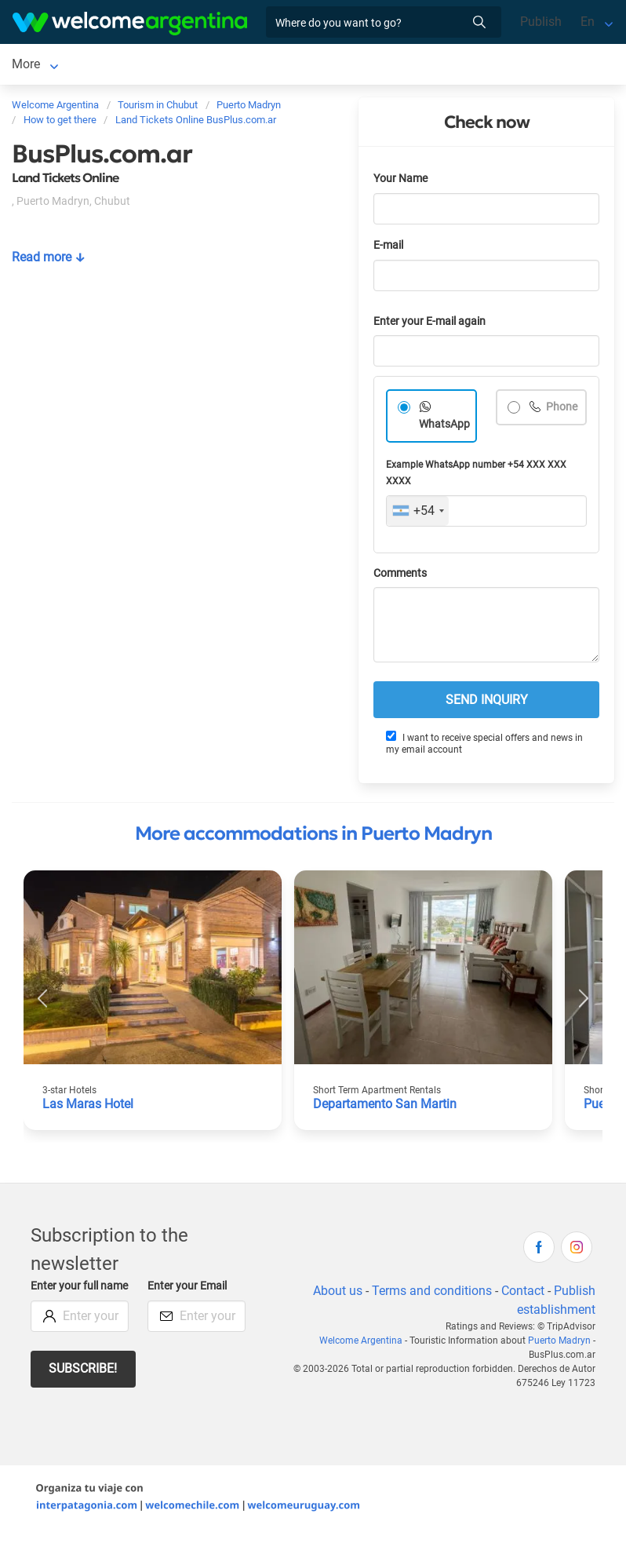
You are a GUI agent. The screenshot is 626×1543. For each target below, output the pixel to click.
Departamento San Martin (385, 1107)
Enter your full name (66, 1297)
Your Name (401, 181)
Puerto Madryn (53, 65)
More (304, 65)
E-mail (389, 248)
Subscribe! (83, 1388)
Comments (401, 576)
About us (336, 1293)
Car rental (245, 65)
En (588, 21)
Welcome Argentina (364, 1343)
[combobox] (418, 514)
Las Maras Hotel (88, 1107)
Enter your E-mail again (432, 324)
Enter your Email (189, 1289)
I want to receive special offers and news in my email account (484, 746)
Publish (541, 21)
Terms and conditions (430, 1293)
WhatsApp (445, 427)
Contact (522, 1293)
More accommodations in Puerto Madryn (313, 836)
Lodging (144, 65)
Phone (561, 410)
